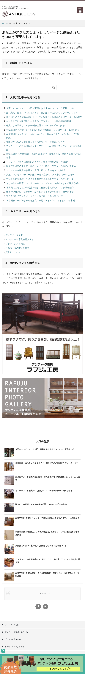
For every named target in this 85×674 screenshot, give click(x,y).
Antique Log (45, 593)
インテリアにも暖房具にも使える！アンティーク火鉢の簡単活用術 (38, 121)
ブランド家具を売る (15, 244)
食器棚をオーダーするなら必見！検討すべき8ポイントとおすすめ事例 (40, 200)
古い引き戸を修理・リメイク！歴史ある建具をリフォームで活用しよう (41, 179)
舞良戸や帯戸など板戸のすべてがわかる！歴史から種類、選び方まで (40, 192)
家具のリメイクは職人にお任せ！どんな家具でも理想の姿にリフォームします (44, 117)
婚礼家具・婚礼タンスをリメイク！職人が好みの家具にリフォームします (42, 113)
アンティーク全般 (14, 235)
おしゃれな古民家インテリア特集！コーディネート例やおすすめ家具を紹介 (43, 183)
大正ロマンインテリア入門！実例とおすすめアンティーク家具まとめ (40, 108)
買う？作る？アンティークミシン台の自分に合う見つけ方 (34, 196)
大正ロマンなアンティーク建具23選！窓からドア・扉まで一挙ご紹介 (40, 174)
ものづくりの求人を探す (17, 248)
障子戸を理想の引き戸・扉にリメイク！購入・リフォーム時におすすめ (41, 166)
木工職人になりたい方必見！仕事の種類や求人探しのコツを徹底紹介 (40, 187)
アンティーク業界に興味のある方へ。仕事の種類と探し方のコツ (37, 162)
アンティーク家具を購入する (19, 239)
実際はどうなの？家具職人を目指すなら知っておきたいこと (35, 142)
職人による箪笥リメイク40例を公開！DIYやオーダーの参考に (36, 125)
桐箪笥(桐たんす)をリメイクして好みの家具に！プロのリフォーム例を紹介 (42, 130)
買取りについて (13, 252)
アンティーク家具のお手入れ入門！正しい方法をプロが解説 (35, 170)
